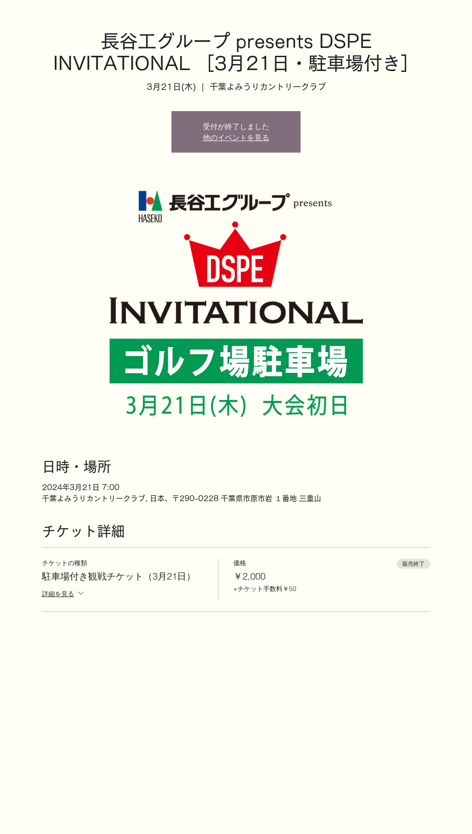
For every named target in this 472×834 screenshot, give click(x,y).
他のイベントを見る (236, 137)
